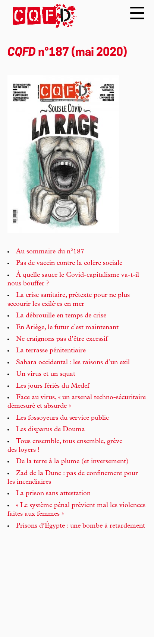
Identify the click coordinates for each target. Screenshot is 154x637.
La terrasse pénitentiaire (51, 351)
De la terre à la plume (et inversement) (72, 461)
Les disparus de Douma (50, 429)
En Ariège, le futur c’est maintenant (67, 327)
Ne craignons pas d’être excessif (62, 339)
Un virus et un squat (45, 374)
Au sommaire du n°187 (50, 252)
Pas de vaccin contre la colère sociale (69, 263)
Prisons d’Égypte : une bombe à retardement (80, 526)
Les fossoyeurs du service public (62, 418)
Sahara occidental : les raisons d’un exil (73, 362)
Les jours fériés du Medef (52, 386)
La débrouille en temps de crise (61, 316)
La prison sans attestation (53, 493)
